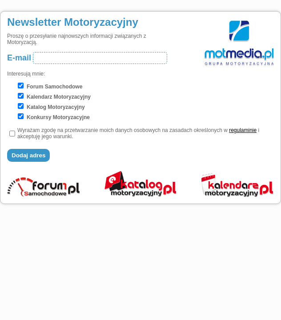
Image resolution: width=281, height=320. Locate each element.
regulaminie (243, 130)
